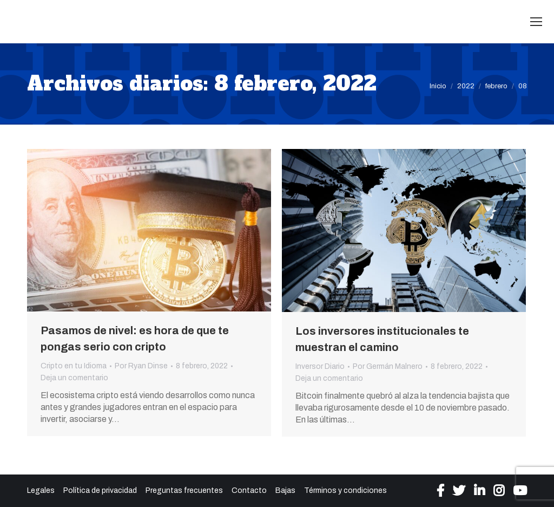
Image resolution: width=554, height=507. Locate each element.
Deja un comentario (74, 378)
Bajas (285, 490)
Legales (41, 490)
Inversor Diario (320, 366)
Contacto (249, 490)
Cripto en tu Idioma (74, 366)
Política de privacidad (100, 490)
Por (141, 366)
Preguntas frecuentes (184, 490)
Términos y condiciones (345, 490)
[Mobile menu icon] (536, 22)
